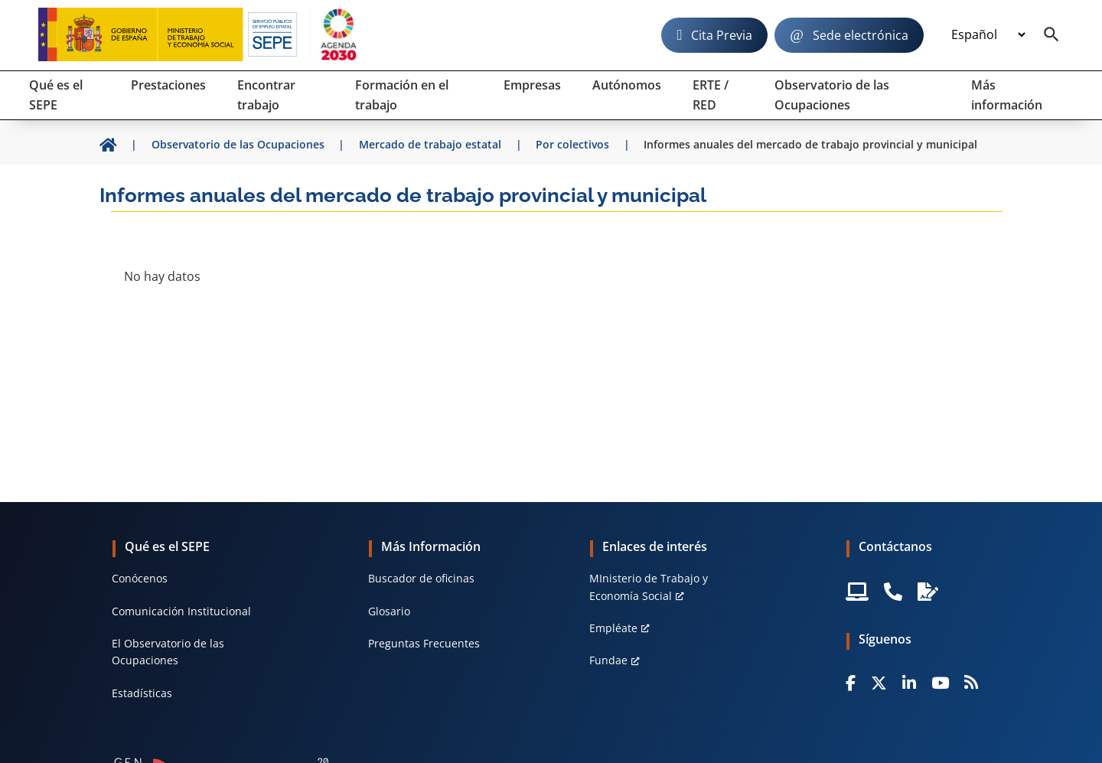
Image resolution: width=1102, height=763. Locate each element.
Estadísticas (142, 693)
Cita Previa (721, 35)
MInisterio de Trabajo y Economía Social (648, 586)
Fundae (608, 660)
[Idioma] (988, 35)
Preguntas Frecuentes (424, 643)
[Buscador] (1051, 35)
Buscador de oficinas (421, 578)
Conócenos (140, 578)
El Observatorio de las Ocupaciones (168, 651)
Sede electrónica (860, 35)
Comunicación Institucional (181, 611)
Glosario (389, 611)
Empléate (613, 628)
